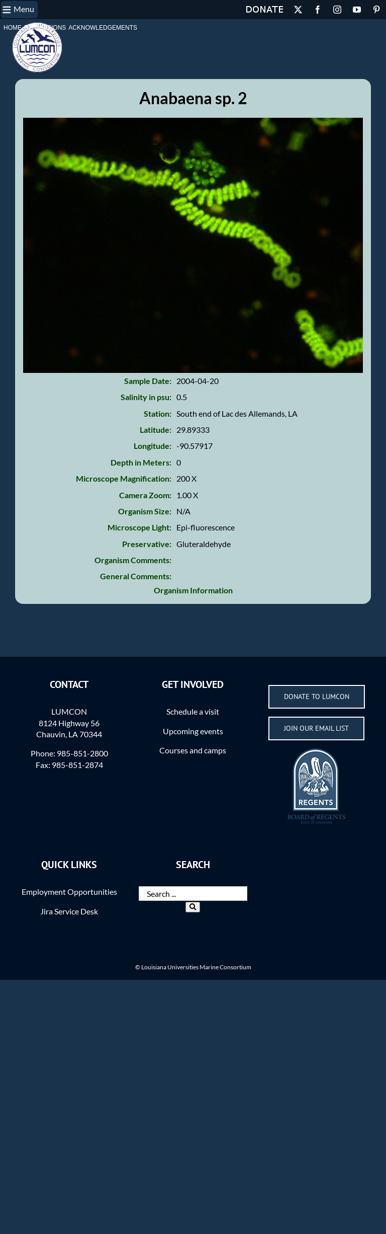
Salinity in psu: (146, 397)
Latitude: (155, 429)
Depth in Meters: (141, 462)
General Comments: (135, 576)
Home (13, 27)
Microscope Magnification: (123, 478)
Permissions (45, 27)
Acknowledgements (102, 27)
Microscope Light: (139, 527)
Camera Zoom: (145, 495)
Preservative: (146, 544)
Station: (157, 413)
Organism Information (193, 590)
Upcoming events (193, 731)
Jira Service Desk (69, 911)
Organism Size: (144, 511)
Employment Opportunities (69, 891)
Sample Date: (147, 380)
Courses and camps (192, 750)
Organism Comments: (132, 560)
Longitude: (152, 445)
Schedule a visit (192, 711)
